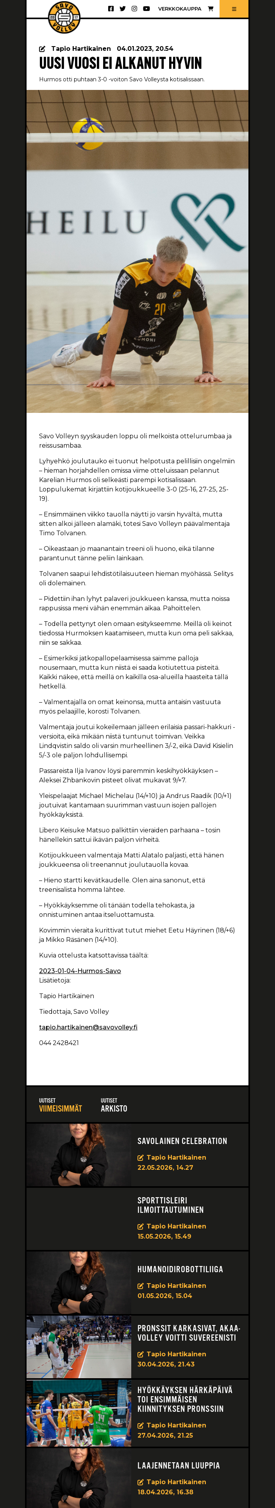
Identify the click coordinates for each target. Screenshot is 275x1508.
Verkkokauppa (185, 9)
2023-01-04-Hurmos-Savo (80, 971)
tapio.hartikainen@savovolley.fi (88, 1027)
